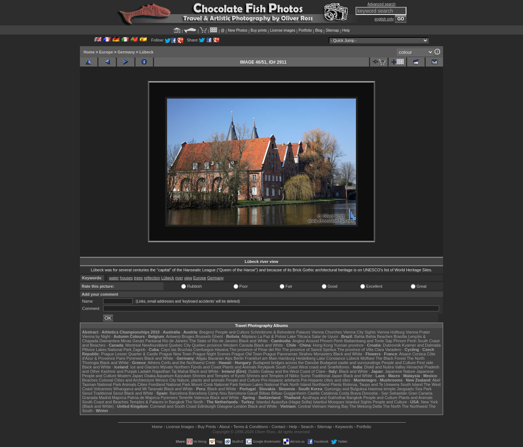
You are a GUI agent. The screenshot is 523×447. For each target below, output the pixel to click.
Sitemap (332, 30)
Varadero (393, 349)
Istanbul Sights (358, 402)
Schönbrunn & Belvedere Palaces (281, 332)
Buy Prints (207, 426)
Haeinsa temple (382, 389)
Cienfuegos (203, 349)
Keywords (344, 426)
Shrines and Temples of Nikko (272, 376)
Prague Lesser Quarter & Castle (129, 354)
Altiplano (248, 336)
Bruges (188, 336)
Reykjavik (266, 367)
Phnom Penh (405, 341)
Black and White (253, 341)
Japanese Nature (400, 371)
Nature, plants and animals (201, 380)
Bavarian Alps (220, 358)
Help (346, 30)
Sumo (305, 376)
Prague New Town (175, 354)
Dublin (254, 371)
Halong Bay (338, 406)
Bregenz (206, 332)
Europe (106, 52)
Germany (126, 52)
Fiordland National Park (169, 384)
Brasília (400, 336)
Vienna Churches (327, 332)
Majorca (119, 397)
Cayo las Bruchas (176, 349)
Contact (278, 426)
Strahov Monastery (315, 354)
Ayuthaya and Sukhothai (323, 397)
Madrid (105, 397)
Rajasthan (161, 371)
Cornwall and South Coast (173, 406)
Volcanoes (103, 389)
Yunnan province (349, 345)
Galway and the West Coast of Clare (293, 371)
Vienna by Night (96, 336)
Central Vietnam (312, 406)
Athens (153, 362)
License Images (180, 426)
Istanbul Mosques (328, 402)
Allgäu (201, 358)
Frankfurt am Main (261, 358)
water (114, 278)
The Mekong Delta (365, 406)
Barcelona (179, 393)
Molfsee (368, 358)
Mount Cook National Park (214, 384)
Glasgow (224, 406)
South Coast (287, 367)
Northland (321, 384)
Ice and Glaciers (144, 367)
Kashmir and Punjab (119, 371)
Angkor (298, 341)
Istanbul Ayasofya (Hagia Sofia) (284, 402)
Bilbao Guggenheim (289, 393)
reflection (152, 278)
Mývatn (166, 367)
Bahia (359, 336)
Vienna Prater (418, 332)
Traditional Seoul (108, 393)
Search (307, 426)
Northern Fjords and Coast (198, 367)
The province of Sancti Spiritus (309, 349)
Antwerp (173, 336)
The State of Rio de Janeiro (213, 341)
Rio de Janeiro (175, 341)
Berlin (239, 358)
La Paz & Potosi (272, 336)
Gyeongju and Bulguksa (345, 389)
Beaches (90, 380)
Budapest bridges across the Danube (286, 362)
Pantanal (153, 341)
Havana (221, 349)
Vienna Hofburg (391, 332)
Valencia (201, 397)
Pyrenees (134, 358)
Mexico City (165, 380)
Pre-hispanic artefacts (280, 380)
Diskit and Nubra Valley (385, 367)
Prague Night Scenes (211, 354)
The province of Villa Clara (360, 349)
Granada (90, 397)
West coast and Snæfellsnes (324, 367)
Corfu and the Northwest (182, 362)
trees (138, 278)
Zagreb (139, 349)
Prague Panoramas (280, 354)
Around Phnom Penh (324, 341)
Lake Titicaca (299, 336)
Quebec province (207, 345)
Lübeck (146, 52)
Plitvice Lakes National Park (106, 349)
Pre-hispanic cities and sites (325, 380)
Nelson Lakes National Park (263, 384)
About (224, 426)
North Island (300, 384)
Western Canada (238, 345)
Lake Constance (330, 358)
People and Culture (232, 332)
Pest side (425, 362)
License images (282, 30)
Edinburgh (207, 406)
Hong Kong (323, 345)
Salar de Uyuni (325, 336)
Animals (129, 384)
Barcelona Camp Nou (208, 393)
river (179, 278)
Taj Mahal (179, 371)
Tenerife (186, 397)
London (240, 406)
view (188, 278)
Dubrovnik (392, 345)
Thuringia (90, 362)
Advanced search (382, 4)
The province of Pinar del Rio (255, 349)
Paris (120, 358)
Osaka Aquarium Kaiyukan (167, 376)
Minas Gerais (132, 341)
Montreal (133, 345)
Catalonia (329, 393)
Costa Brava (350, 393)
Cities (142, 384)
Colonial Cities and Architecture (126, 380)
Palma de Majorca (143, 397)
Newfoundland (154, 345)
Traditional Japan (327, 376)
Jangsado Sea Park (414, 389)
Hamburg (287, 358)
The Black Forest (391, 358)
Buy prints (259, 30)
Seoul (87, 393)
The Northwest (415, 406)
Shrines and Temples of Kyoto (218, 376)
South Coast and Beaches (105, 402)
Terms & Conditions (250, 426)
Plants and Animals (239, 367)
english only (384, 19)
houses (126, 278)
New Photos (237, 30)
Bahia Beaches (379, 336)
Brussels (203, 336)
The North (416, 358)
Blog (319, 30)
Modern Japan (130, 376)
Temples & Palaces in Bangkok (157, 402)
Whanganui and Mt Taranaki (138, 389)
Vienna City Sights (359, 332)
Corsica (419, 354)
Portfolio (305, 30)
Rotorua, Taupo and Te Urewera (371, 384)
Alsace (405, 354)
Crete (210, 362)
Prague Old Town (246, 354)
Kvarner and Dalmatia (421, 345)
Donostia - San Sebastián (385, 393)
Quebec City (180, 345)
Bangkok (354, 397)
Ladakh (144, 371)
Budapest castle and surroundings (350, 362)
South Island (412, 384)
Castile (314, 393)
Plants (336, 384)
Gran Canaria (420, 393)
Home (89, 52)
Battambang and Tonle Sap (368, 341)
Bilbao (264, 393)
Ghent (217, 336)
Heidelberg (305, 358)
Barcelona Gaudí (243, 393)
